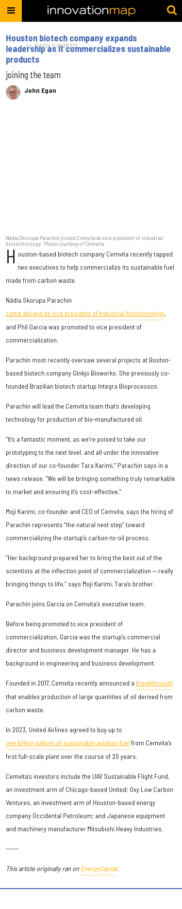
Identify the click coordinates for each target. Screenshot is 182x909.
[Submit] (172, 10)
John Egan (40, 90)
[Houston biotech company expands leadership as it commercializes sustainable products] (91, 172)
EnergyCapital (99, 868)
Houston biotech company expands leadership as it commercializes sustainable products (88, 49)
